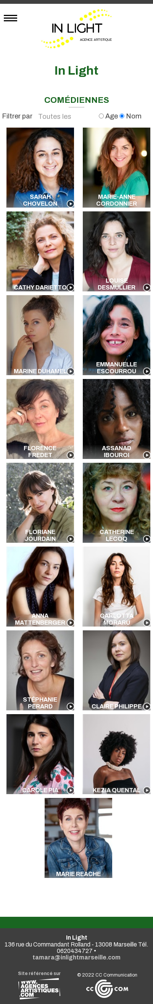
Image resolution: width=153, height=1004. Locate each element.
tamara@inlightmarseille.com (76, 957)
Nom (130, 116)
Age (109, 116)
